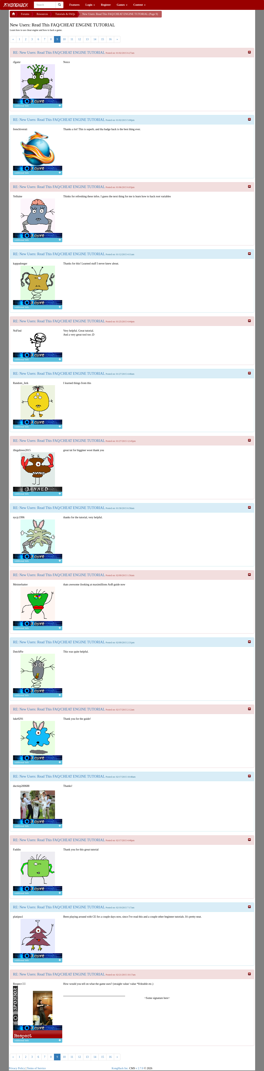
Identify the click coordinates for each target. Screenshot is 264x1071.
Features (74, 4)
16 (110, 39)
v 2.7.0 (139, 1068)
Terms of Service (36, 1068)
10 (64, 39)
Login (90, 4)
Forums (25, 14)
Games (122, 4)
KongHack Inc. (120, 1068)
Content (139, 4)
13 (87, 39)
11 (72, 39)
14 (94, 39)
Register (106, 4)
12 (79, 39)
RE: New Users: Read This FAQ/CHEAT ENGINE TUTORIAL (59, 53)
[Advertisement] (193, 16)
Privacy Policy (17, 1068)
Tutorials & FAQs (65, 14)
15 (102, 39)
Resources (42, 14)
